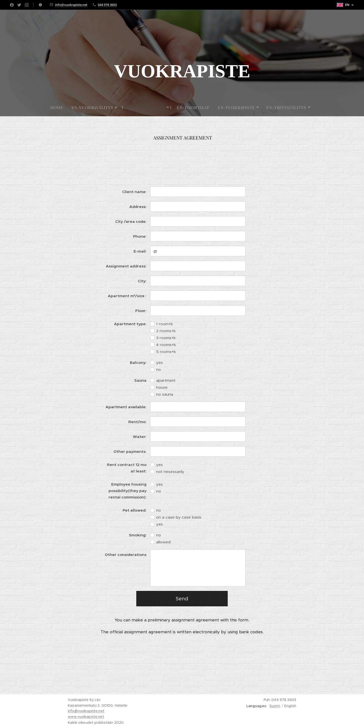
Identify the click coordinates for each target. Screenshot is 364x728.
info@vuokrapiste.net (71, 4)
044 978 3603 (107, 4)
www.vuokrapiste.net (86, 716)
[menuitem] (58, 107)
